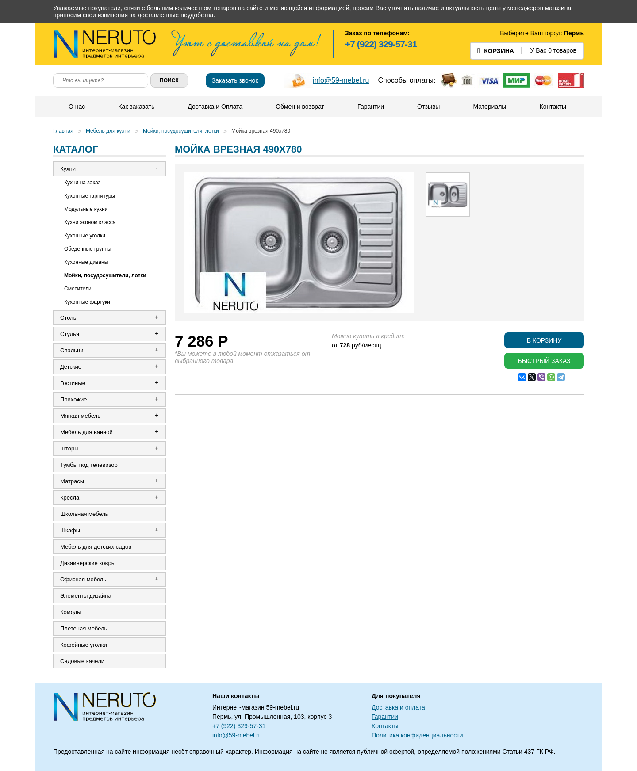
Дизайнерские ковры (87, 563)
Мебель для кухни (108, 131)
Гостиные (72, 383)
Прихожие (73, 399)
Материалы (489, 106)
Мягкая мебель (80, 415)
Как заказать (136, 106)
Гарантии (370, 106)
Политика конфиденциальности (417, 735)
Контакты (552, 106)
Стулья (69, 334)
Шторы (69, 448)
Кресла (69, 497)
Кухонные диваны (86, 262)
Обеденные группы (87, 249)
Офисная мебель (83, 579)
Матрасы (72, 481)
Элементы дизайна (85, 595)
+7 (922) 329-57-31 (381, 44)
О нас (77, 106)
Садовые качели (82, 661)
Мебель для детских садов (95, 546)
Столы (68, 317)
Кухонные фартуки (87, 302)
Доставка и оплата (398, 707)
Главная (63, 131)
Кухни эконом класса (89, 222)
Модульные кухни (86, 209)
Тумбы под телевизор (89, 465)
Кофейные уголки (83, 644)
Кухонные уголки (84, 236)
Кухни (68, 168)
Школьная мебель (84, 514)
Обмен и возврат (300, 106)
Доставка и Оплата (215, 106)
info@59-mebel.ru (341, 80)
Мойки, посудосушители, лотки (181, 131)
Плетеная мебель (83, 628)
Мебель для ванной (86, 432)
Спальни (71, 350)
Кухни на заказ (82, 182)
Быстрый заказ (544, 360)
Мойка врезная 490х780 (260, 131)
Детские (70, 366)
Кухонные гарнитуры (89, 196)
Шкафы (70, 530)
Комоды (70, 612)
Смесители (78, 289)
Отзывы (428, 106)
